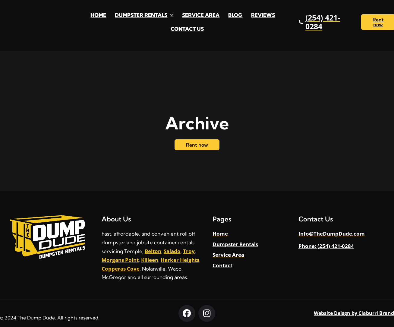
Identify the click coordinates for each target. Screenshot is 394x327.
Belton (153, 251)
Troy (189, 251)
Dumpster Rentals (144, 15)
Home (98, 14)
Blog (235, 14)
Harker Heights (180, 259)
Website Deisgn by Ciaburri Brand (354, 313)
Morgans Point (120, 259)
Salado (172, 251)
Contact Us (187, 28)
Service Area (200, 14)
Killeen (149, 259)
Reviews (263, 14)
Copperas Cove (121, 268)
